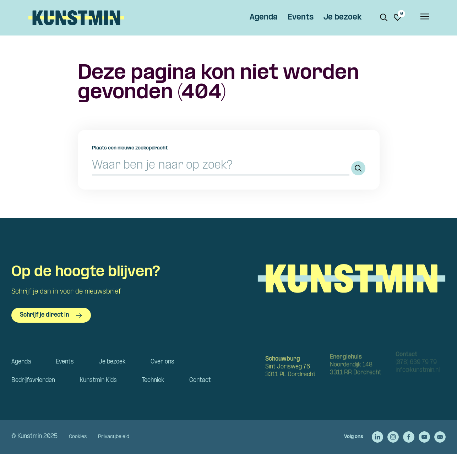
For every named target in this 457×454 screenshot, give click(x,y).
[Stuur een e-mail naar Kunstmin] (440, 437)
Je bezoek (342, 17)
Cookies (78, 436)
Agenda (264, 17)
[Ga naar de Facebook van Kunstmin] (408, 437)
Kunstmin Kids (98, 380)
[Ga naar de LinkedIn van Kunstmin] (377, 437)
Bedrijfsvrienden (33, 380)
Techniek (153, 380)
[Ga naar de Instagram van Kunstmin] (393, 437)
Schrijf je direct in (51, 315)
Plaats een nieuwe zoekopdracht (130, 148)
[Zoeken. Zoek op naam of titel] (384, 17)
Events (301, 17)
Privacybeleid (113, 436)
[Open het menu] (424, 17)
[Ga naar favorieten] (398, 17)
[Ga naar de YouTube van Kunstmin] (424, 437)
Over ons (162, 362)
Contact (200, 380)
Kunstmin (76, 17)
